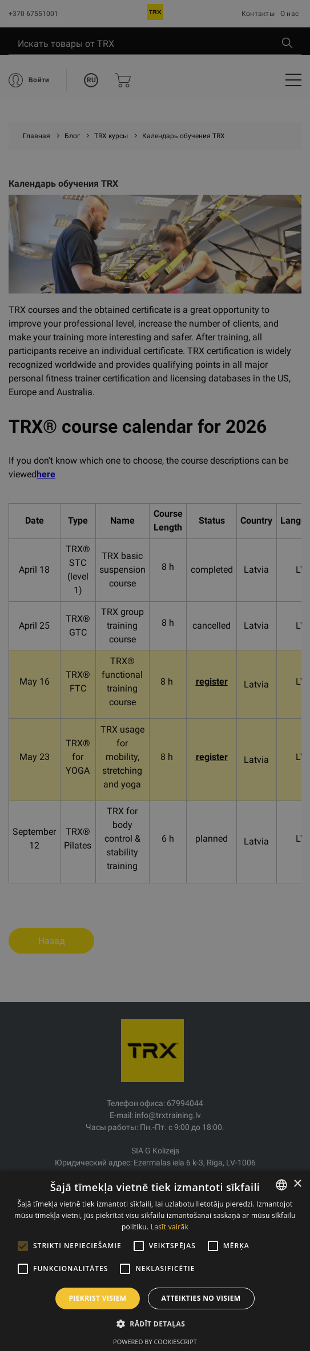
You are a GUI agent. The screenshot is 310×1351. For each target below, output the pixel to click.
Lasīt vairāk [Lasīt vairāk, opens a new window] (169, 1227)
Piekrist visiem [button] (97, 1298)
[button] (155, 1323)
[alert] (155, 675)
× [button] (297, 1184)
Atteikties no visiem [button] (201, 1298)
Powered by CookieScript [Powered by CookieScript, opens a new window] (155, 1341)
